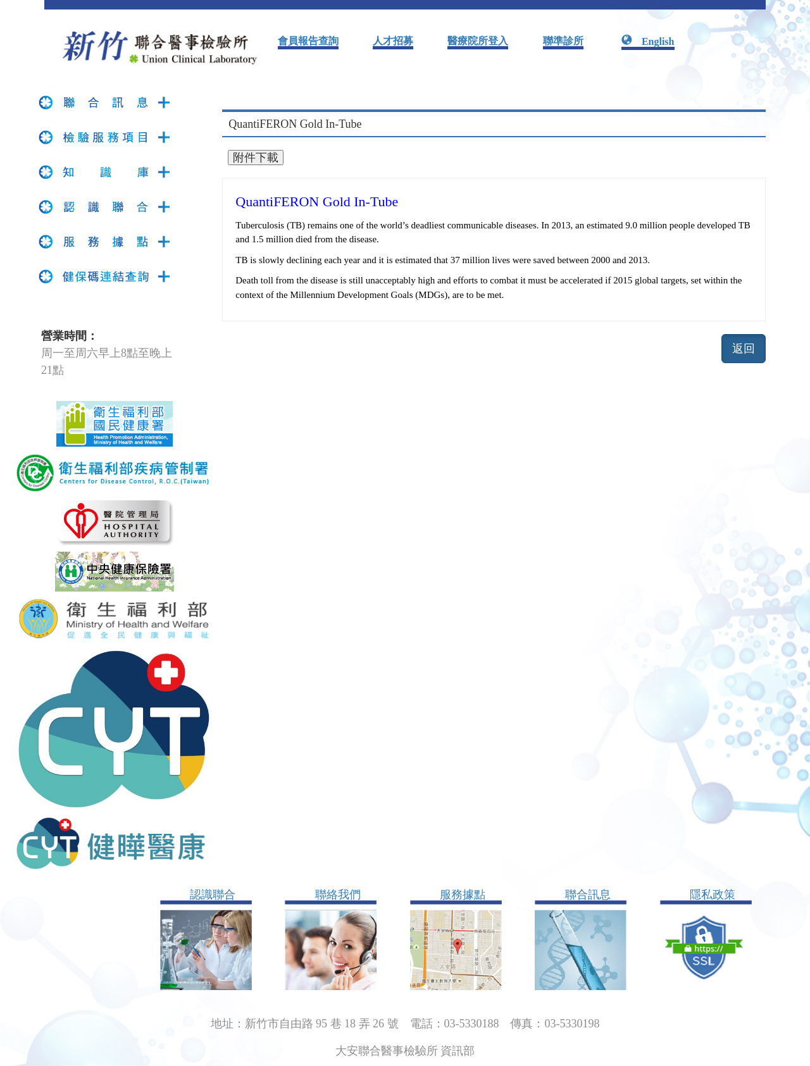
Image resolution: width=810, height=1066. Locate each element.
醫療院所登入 (477, 40)
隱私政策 (712, 894)
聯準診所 (563, 40)
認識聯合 (212, 894)
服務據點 (462, 894)
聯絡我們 (338, 894)
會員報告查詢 (308, 40)
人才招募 (393, 40)
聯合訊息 (588, 894)
